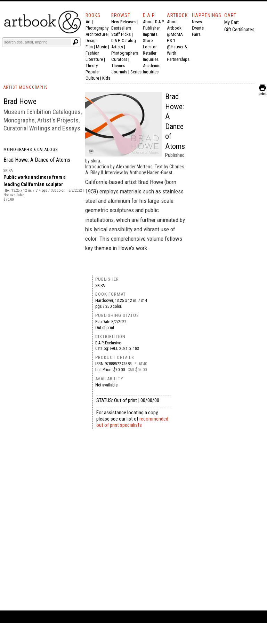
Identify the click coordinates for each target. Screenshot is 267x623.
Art (88, 21)
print (262, 92)
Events (198, 28)
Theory (92, 65)
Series (135, 71)
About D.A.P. (153, 21)
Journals (119, 71)
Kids (106, 78)
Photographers (124, 53)
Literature (94, 59)
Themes (118, 65)
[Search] (37, 42)
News (197, 21)
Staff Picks (121, 34)
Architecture (96, 34)
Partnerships (178, 59)
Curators (119, 59)
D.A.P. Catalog (123, 40)
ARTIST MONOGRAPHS (25, 87)
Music (101, 46)
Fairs (196, 34)
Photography (97, 28)
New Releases (123, 21)
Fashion (92, 53)
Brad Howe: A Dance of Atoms (36, 160)
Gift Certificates (239, 29)
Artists (117, 46)
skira (100, 285)
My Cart (231, 22)
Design (92, 40)
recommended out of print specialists (132, 422)
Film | (91, 46)
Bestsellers (121, 28)
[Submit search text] (75, 42)
